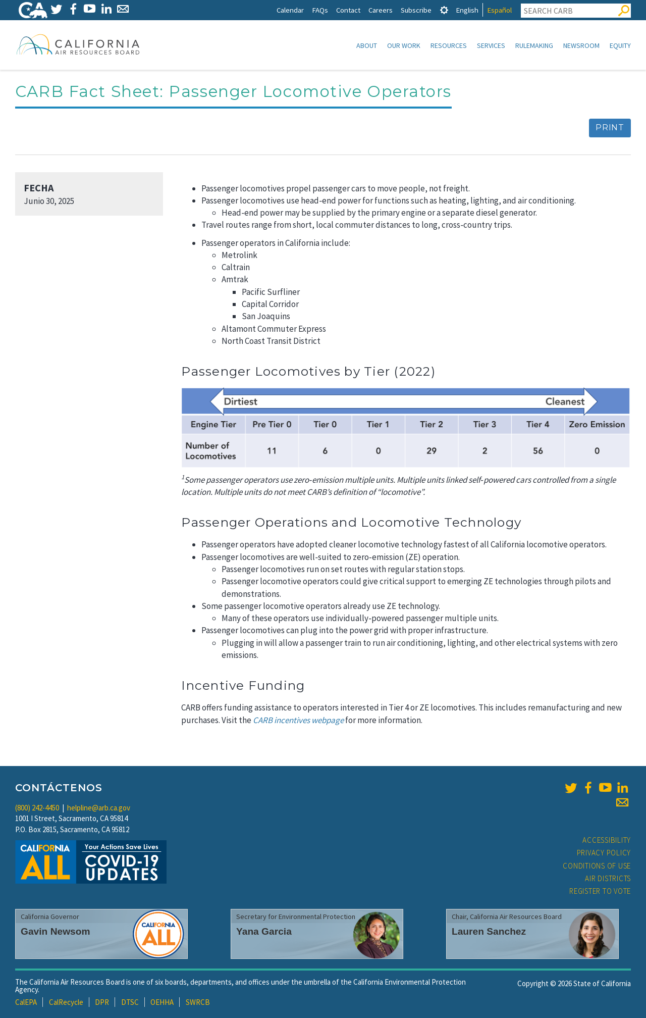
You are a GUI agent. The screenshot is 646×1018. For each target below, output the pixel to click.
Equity (620, 45)
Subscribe (416, 10)
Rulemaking (534, 45)
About (366, 45)
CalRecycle (66, 1002)
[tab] (444, 10)
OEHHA (162, 1002)
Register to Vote (600, 891)
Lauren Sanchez (489, 931)
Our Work (403, 45)
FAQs (320, 10)
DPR (102, 1002)
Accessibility (606, 840)
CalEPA (26, 1002)
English (467, 10)
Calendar (290, 10)
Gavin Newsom (55, 931)
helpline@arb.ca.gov (98, 807)
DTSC (130, 1002)
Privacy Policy (604, 852)
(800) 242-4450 (37, 807)
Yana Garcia (264, 931)
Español (499, 10)
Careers (380, 10)
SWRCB (198, 1002)
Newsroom (581, 45)
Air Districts (608, 878)
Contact (348, 10)
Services (491, 45)
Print (610, 127)
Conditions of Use (597, 866)
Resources (448, 45)
